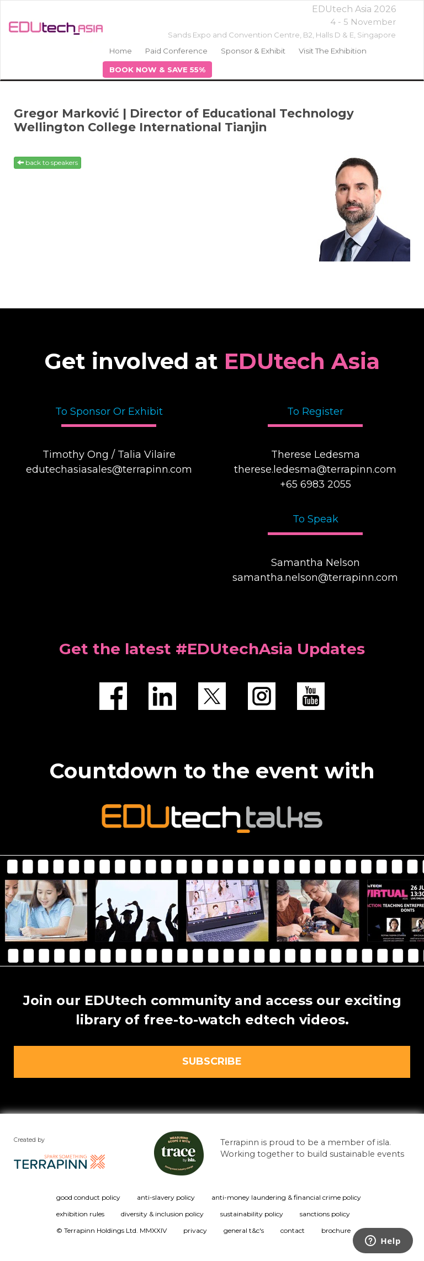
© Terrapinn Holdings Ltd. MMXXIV (111, 1230)
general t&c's (244, 1230)
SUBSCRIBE (212, 1061)
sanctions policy (325, 1214)
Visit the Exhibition (333, 50)
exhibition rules (80, 1214)
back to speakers (47, 162)
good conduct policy (88, 1197)
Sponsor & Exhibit (253, 50)
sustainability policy (251, 1214)
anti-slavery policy (166, 1197)
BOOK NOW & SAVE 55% (157, 69)
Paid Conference (176, 50)
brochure (336, 1230)
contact (292, 1230)
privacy (195, 1230)
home (120, 50)
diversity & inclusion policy (162, 1214)
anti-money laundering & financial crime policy (286, 1197)
